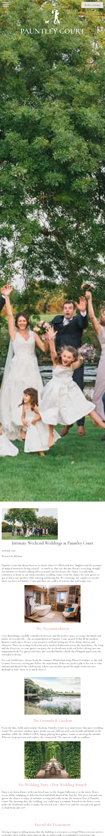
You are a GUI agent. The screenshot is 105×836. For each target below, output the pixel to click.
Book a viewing (92, 4)
